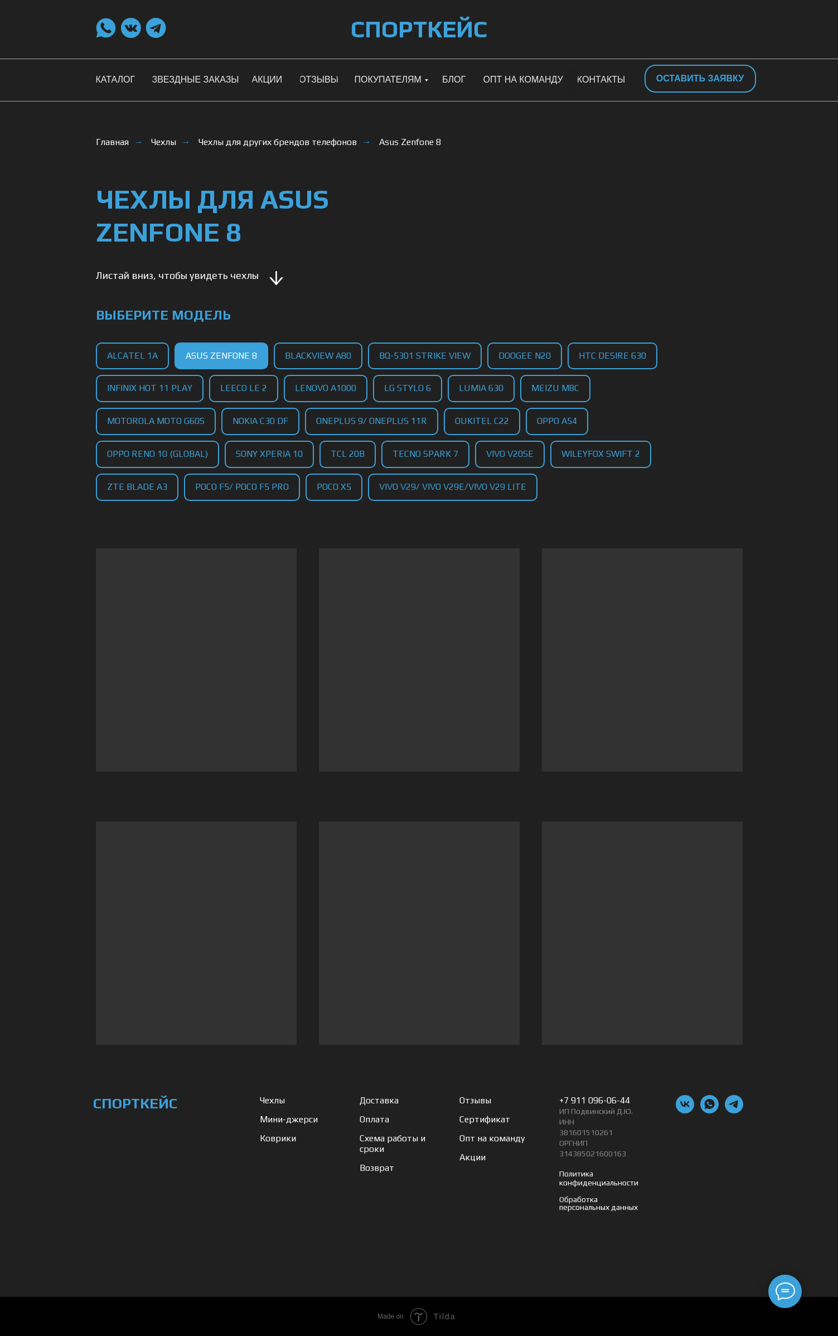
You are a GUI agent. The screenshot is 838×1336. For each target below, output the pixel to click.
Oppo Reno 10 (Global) (157, 453)
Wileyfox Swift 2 (600, 453)
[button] (700, 79)
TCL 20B (348, 453)
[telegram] (734, 1110)
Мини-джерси (289, 1119)
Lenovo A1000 (325, 388)
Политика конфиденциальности (598, 1178)
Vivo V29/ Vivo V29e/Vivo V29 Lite (452, 486)
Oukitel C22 (482, 421)
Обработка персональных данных (598, 1203)
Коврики (278, 1138)
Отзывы (475, 1100)
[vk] (685, 1110)
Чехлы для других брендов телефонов (277, 142)
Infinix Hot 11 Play (149, 388)
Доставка (379, 1100)
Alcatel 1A (132, 355)
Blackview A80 (318, 355)
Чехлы (163, 142)
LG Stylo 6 (407, 388)
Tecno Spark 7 (425, 453)
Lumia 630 (481, 388)
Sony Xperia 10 (269, 453)
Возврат (377, 1168)
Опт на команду (492, 1138)
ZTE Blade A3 (137, 486)
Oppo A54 (557, 421)
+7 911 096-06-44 (594, 1100)
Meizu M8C (555, 388)
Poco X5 (334, 486)
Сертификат (484, 1119)
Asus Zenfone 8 (410, 142)
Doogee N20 (524, 355)
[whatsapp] (709, 1110)
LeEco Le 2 (243, 388)
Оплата (374, 1119)
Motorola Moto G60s (156, 421)
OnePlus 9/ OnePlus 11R (371, 421)
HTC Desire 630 (612, 355)
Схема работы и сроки (392, 1143)
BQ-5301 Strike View (425, 355)
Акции (472, 1157)
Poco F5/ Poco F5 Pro (242, 486)
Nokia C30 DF (260, 421)
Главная (112, 142)
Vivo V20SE (510, 453)
